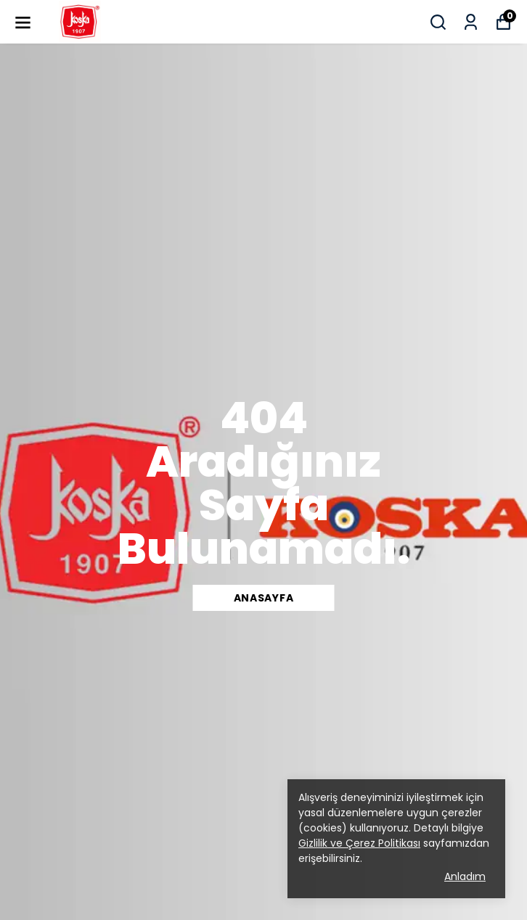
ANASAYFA (264, 598)
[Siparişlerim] (471, 22)
